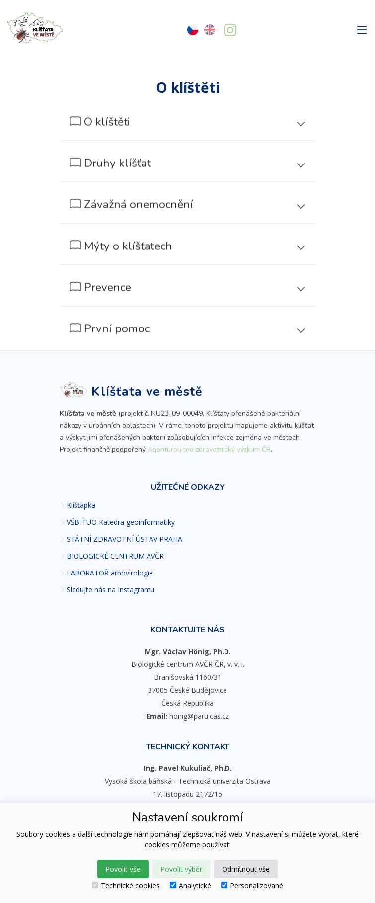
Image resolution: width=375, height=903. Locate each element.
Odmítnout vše (246, 869)
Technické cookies (126, 885)
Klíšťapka (81, 505)
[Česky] (192, 30)
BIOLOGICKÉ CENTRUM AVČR (115, 556)
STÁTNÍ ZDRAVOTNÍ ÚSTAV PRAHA (124, 539)
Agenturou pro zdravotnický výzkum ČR (209, 449)
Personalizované (252, 885)
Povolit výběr (181, 869)
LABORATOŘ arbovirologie (110, 573)
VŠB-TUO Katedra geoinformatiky (121, 522)
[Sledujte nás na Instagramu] (230, 31)
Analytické (190, 885)
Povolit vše (123, 869)
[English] (209, 30)
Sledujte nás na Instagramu (110, 589)
